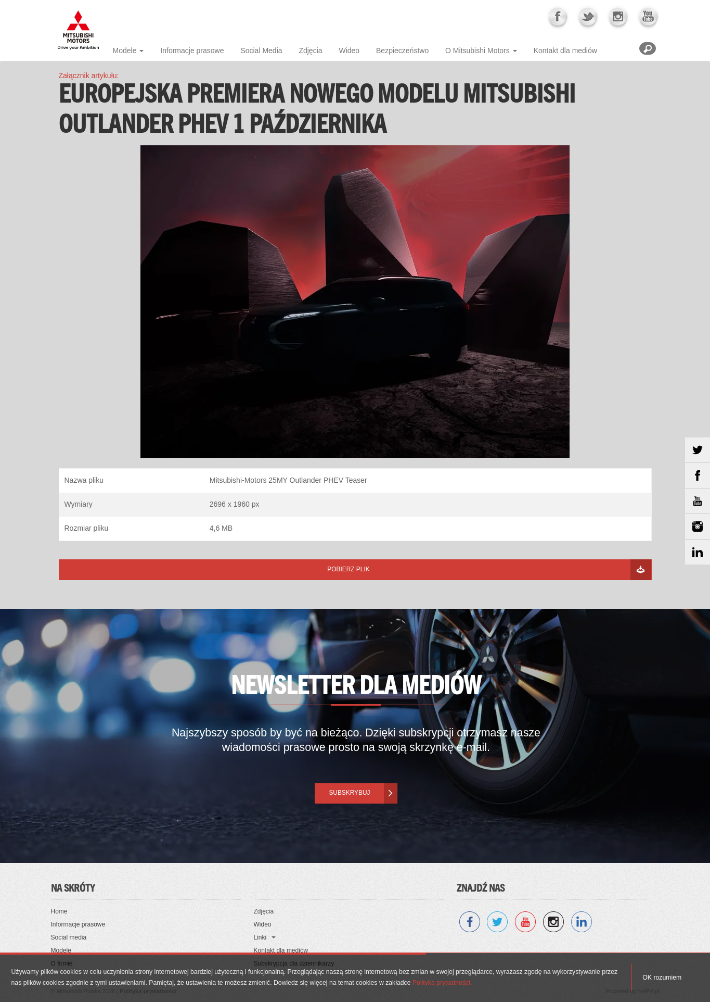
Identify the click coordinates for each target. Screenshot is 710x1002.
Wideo (349, 50)
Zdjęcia (310, 50)
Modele (125, 50)
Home (59, 911)
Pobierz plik (348, 569)
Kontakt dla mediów (565, 50)
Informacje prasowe (192, 50)
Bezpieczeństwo (402, 50)
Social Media (261, 50)
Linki (260, 937)
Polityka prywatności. (442, 982)
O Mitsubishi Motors (477, 50)
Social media (69, 937)
